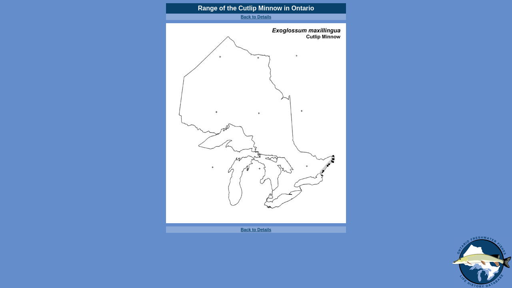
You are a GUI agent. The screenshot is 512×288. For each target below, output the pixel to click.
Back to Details (256, 16)
